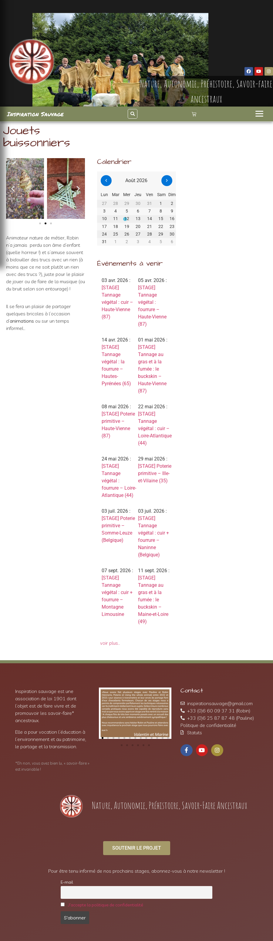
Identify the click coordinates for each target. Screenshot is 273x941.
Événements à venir (130, 263)
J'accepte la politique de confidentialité (105, 905)
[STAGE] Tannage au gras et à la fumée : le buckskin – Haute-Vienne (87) (152, 369)
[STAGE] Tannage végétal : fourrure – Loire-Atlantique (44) (119, 480)
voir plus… (110, 643)
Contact (191, 690)
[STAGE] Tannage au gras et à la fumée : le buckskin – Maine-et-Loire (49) (153, 599)
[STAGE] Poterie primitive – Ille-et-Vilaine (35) (154, 473)
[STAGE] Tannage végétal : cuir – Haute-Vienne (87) (117, 302)
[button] (132, 114)
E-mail (67, 882)
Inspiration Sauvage (35, 114)
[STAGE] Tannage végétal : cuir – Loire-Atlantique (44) (155, 428)
